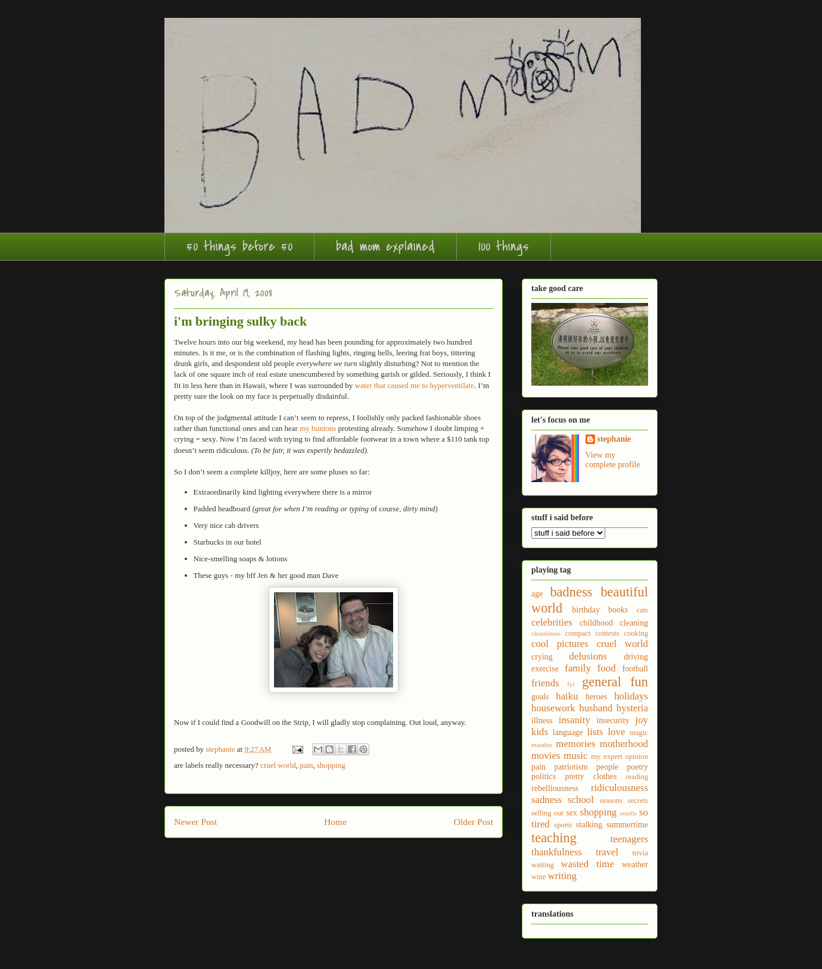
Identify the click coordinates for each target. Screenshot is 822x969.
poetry (637, 766)
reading (636, 777)
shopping (331, 765)
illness (542, 720)
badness (571, 591)
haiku (567, 696)
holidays (631, 696)
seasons (611, 800)
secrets (638, 800)
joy (642, 720)
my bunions (318, 428)
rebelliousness (554, 788)
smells (628, 813)
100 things (503, 246)
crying (542, 656)
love (616, 731)
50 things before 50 (239, 246)
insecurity (612, 720)
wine (538, 877)
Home (335, 822)
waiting (542, 865)
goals (540, 696)
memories (575, 743)
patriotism (571, 766)
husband (595, 708)
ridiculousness (619, 787)
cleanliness (546, 633)
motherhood (624, 743)
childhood (596, 622)
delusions (588, 656)
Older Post (473, 822)
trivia (640, 853)
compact (578, 633)
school (581, 799)
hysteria (632, 708)
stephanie (614, 439)
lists (595, 731)
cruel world (278, 765)
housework (553, 708)
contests (607, 633)
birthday (586, 609)
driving (636, 656)
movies (545, 755)
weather (635, 864)
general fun (615, 681)
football (635, 668)
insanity (574, 720)
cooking (636, 633)
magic (639, 733)
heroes (597, 696)
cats (642, 610)
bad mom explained (385, 246)
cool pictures (560, 643)
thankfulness (556, 852)
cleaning (634, 622)
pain (306, 765)
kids (539, 731)
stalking (589, 824)
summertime (627, 824)
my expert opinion (619, 756)
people (607, 766)
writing (562, 876)
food (606, 668)
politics (543, 776)
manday (541, 744)
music (575, 755)
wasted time (587, 864)
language (568, 732)
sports (563, 825)
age (537, 593)
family (578, 668)
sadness (546, 799)
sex (571, 812)
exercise (545, 668)
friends (545, 683)
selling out (547, 813)
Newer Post (195, 822)
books (618, 609)
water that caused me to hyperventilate (414, 385)
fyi (570, 683)
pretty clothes (590, 776)
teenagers (629, 839)
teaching (554, 837)
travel (607, 852)
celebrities (551, 622)
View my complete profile (613, 460)
